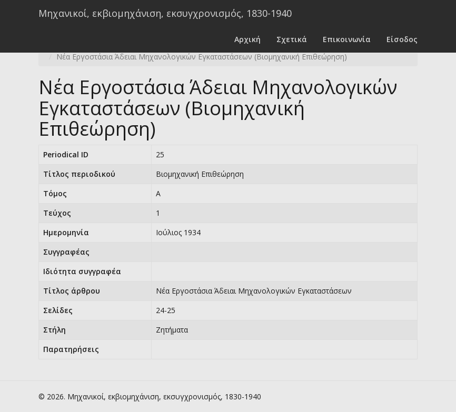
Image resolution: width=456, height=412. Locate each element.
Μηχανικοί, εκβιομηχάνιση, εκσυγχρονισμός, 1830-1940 (165, 13)
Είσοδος (402, 39)
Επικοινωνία (347, 39)
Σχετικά (291, 39)
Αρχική (247, 39)
